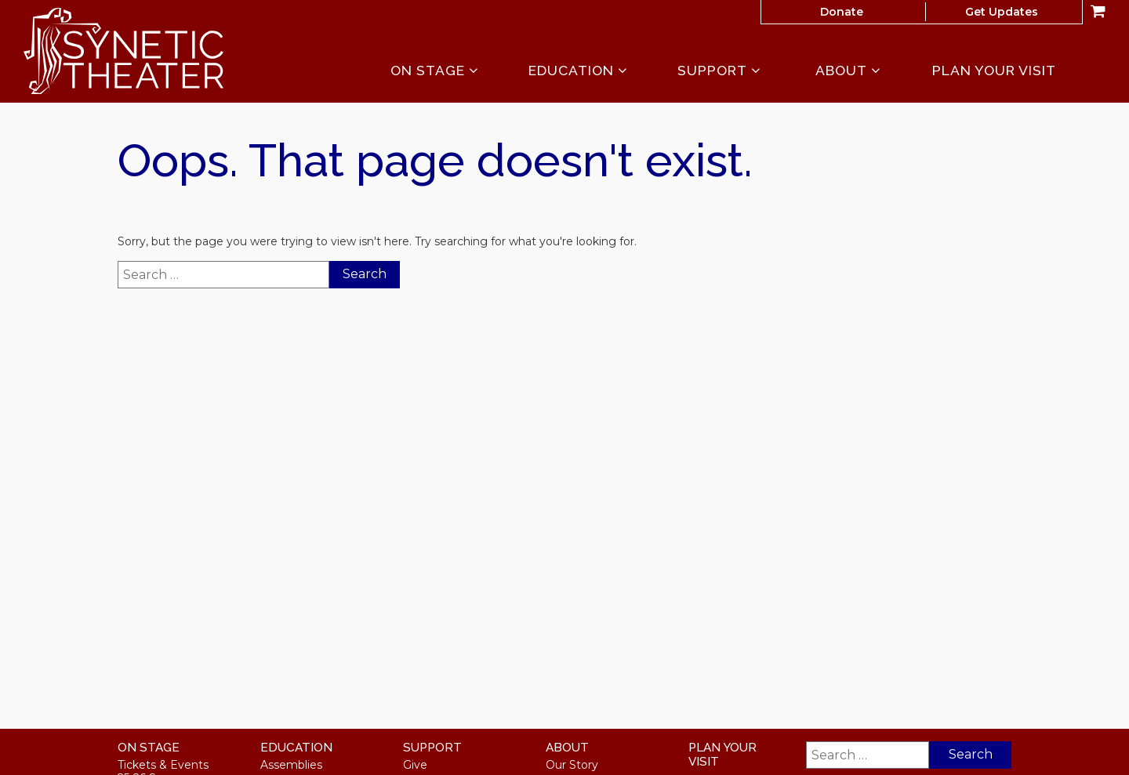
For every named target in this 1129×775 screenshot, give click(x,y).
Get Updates (1001, 12)
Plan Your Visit (994, 70)
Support (719, 70)
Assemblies (291, 765)
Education (577, 70)
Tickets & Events (163, 765)
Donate (841, 12)
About (847, 70)
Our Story (572, 765)
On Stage (434, 70)
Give (415, 765)
